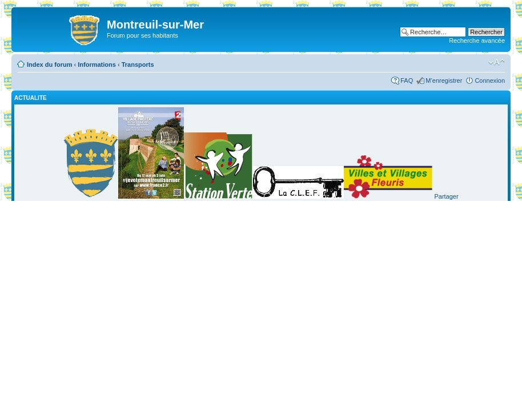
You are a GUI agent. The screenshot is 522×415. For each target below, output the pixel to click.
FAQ (406, 80)
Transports (138, 64)
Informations (97, 64)
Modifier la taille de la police (496, 62)
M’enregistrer (443, 80)
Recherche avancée (477, 40)
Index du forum (49, 64)
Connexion (490, 80)
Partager (446, 196)
